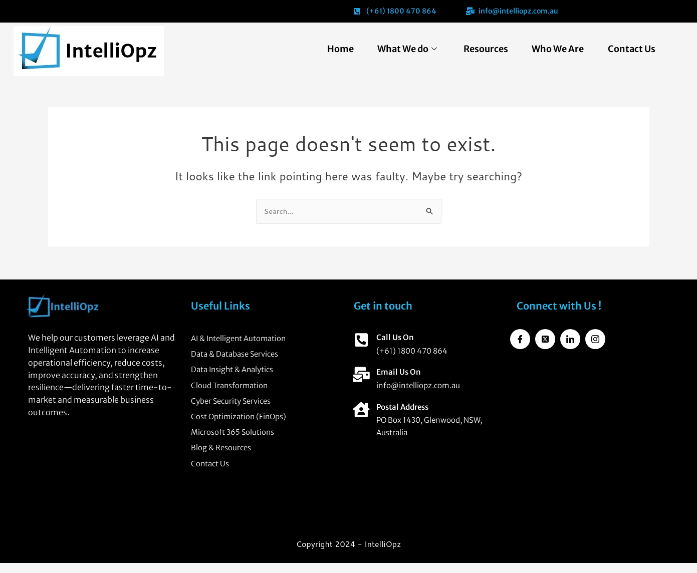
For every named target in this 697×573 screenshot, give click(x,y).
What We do (398, 49)
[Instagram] (595, 337)
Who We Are (554, 49)
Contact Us (630, 49)
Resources (479, 49)
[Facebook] (520, 337)
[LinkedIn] (570, 337)
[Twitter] (545, 337)
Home (329, 49)
